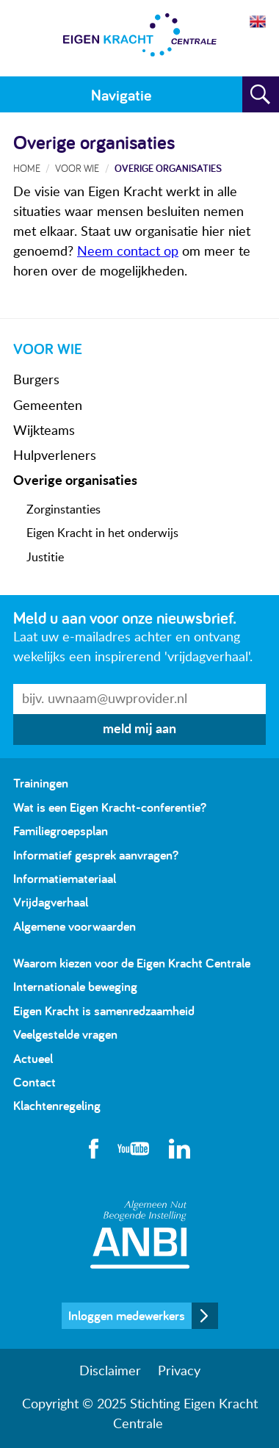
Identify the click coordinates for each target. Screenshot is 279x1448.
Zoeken (260, 94)
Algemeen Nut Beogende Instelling (139, 1234)
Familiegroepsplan (60, 830)
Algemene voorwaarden (74, 926)
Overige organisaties (75, 481)
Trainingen (40, 782)
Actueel (33, 1058)
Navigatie (121, 94)
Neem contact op (127, 252)
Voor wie (77, 168)
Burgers (36, 380)
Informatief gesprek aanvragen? (95, 854)
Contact (34, 1081)
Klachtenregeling (57, 1105)
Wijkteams (44, 431)
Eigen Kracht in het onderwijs (102, 533)
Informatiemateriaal (64, 878)
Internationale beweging (75, 986)
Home (26, 168)
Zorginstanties (63, 510)
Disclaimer (110, 1371)
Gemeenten (47, 406)
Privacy (179, 1371)
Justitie (45, 557)
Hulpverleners (54, 456)
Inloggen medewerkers (126, 1315)
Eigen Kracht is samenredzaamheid (104, 1010)
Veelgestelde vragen (65, 1034)
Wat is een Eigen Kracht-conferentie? (109, 807)
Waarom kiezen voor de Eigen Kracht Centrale (131, 962)
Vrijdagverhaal (50, 901)
